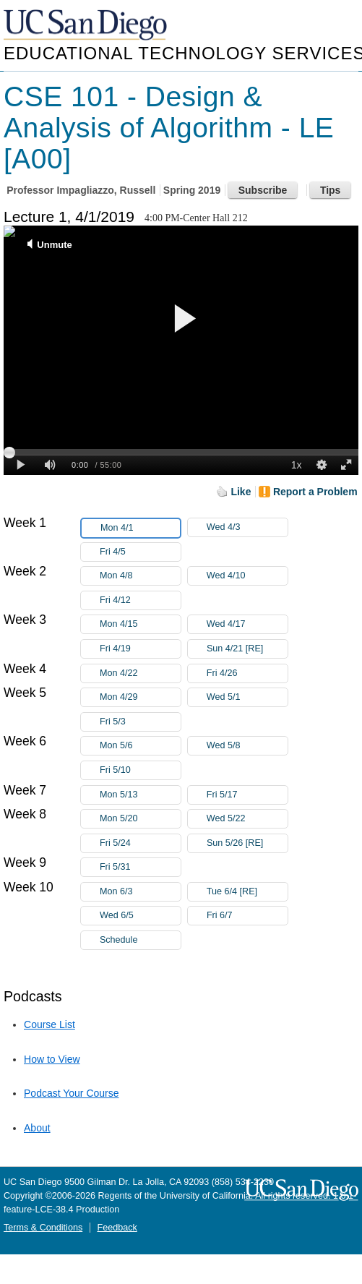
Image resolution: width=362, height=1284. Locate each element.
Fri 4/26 (247, 673)
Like (240, 491)
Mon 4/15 (140, 624)
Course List (49, 1024)
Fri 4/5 (140, 552)
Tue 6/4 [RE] (247, 892)
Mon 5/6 (140, 746)
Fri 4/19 (140, 649)
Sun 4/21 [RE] (247, 649)
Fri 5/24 (140, 843)
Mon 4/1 (140, 528)
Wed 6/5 (140, 916)
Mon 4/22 (140, 673)
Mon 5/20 (140, 819)
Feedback (117, 1228)
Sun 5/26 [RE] (247, 843)
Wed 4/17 (247, 624)
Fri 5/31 (140, 867)
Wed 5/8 (247, 746)
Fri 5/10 (140, 770)
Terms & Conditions (43, 1228)
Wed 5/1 (247, 697)
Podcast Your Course (71, 1093)
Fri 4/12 (140, 600)
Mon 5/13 (140, 795)
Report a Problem (315, 491)
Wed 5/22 (247, 819)
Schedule (119, 940)
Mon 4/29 (140, 697)
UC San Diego (87, 25)
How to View (52, 1059)
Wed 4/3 (247, 527)
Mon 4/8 (140, 576)
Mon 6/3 (140, 892)
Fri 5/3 (140, 722)
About (37, 1128)
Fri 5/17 (247, 795)
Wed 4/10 (247, 576)
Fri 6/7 (247, 916)
